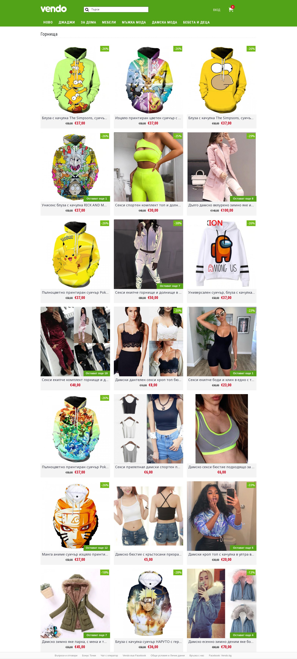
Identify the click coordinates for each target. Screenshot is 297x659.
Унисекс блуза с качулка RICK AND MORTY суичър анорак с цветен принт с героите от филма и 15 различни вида (76, 205)
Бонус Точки (89, 655)
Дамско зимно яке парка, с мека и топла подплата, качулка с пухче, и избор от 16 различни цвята (76, 641)
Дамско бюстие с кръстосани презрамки (149, 554)
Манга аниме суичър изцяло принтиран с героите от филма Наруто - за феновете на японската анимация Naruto (76, 554)
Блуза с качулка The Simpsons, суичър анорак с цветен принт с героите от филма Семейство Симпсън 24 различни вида (76, 118)
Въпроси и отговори (66, 655)
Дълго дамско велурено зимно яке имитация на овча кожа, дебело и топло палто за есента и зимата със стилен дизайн (222, 205)
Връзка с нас (196, 655)
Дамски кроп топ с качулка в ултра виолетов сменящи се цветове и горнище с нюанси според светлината (222, 554)
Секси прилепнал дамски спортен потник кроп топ (149, 467)
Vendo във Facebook (134, 655)
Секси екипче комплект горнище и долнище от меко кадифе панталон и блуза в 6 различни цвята (76, 379)
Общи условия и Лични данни (168, 655)
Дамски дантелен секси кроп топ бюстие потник (149, 379)
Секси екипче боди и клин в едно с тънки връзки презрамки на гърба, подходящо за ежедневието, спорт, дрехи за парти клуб (222, 379)
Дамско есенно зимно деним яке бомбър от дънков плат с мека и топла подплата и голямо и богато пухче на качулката (222, 641)
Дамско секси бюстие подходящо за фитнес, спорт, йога (222, 467)
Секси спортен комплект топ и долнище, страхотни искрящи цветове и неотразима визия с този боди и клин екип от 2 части (149, 205)
